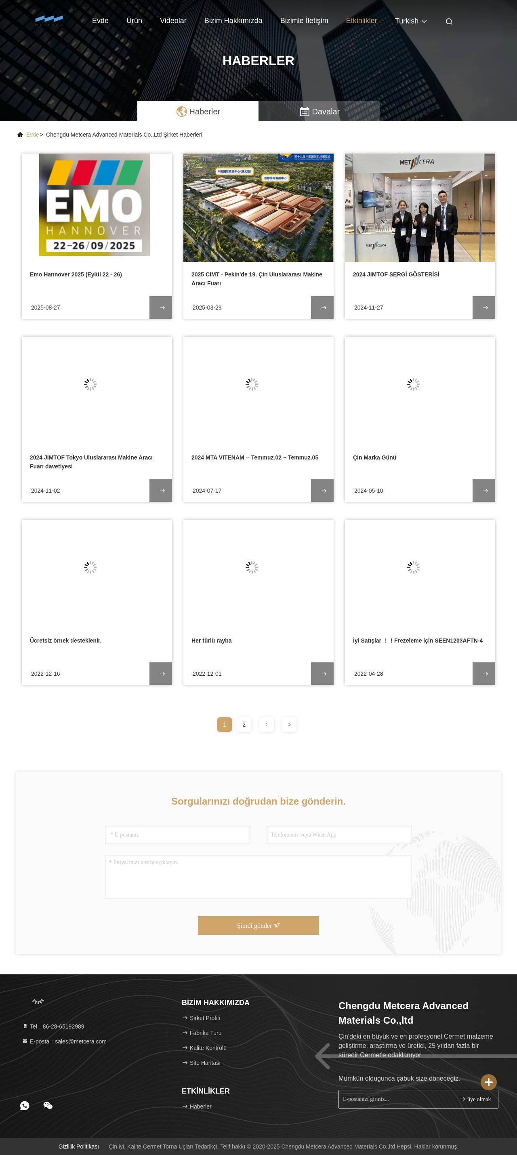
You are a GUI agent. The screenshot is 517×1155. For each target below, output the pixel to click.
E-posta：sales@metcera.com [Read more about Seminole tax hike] (64, 1041)
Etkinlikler (361, 21)
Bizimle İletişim (304, 21)
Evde (100, 21)
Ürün (134, 21)
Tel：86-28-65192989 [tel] (53, 1026)
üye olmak (475, 1099)
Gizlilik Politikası (79, 1146)
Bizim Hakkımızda (233, 21)
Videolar (173, 21)
